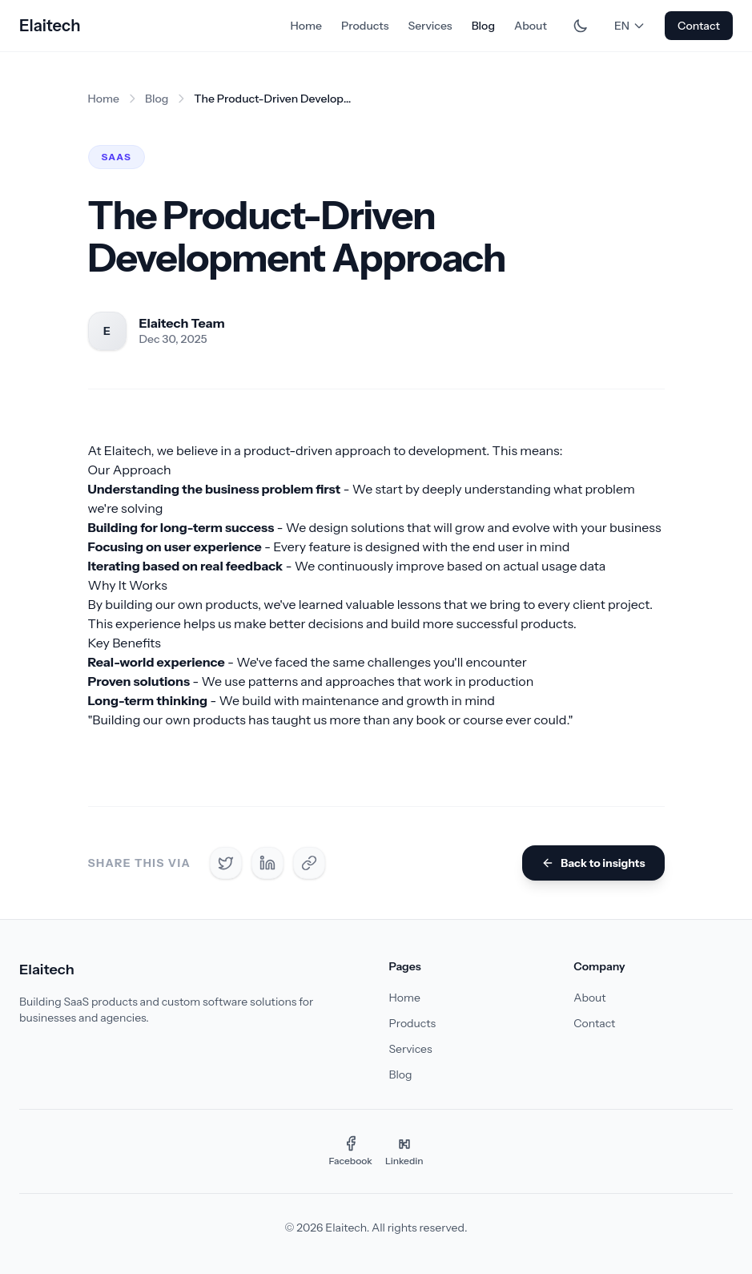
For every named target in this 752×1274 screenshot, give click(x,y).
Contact (699, 25)
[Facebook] (350, 1151)
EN (629, 25)
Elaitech (49, 25)
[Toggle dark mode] (580, 25)
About (530, 25)
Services (430, 25)
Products (365, 25)
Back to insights (593, 863)
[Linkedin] (404, 1151)
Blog (483, 25)
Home (305, 25)
